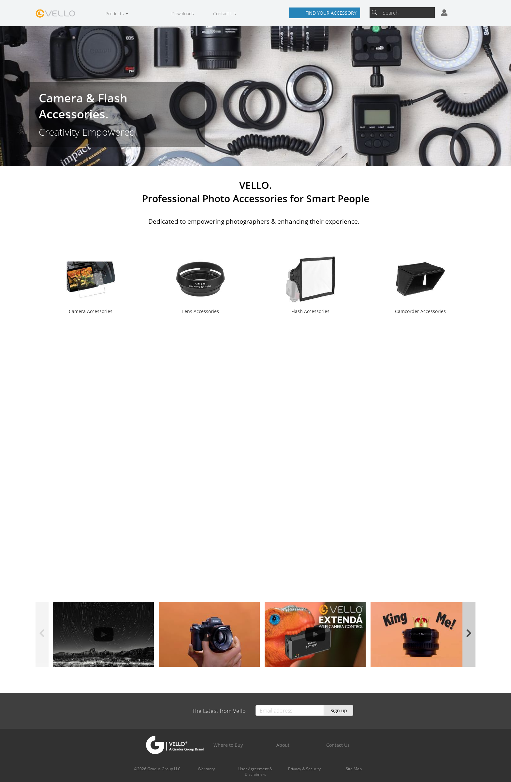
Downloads (182, 13)
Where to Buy (228, 745)
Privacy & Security (304, 769)
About (282, 745)
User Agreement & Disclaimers (255, 771)
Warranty (206, 769)
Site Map (354, 769)
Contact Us (224, 13)
